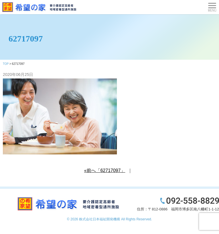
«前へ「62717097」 (104, 170)
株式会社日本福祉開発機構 (99, 219)
